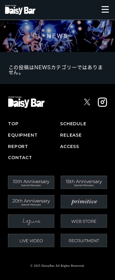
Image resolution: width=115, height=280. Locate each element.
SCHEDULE (73, 123)
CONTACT (20, 157)
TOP (13, 123)
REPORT (18, 146)
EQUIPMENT (23, 135)
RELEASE (71, 135)
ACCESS (69, 146)
